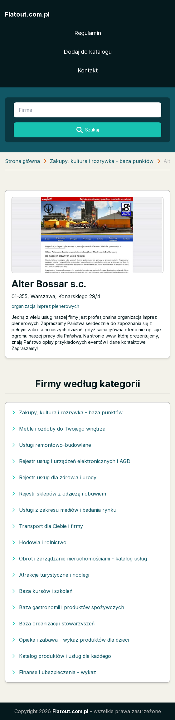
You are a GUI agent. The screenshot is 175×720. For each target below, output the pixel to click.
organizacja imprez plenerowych (45, 306)
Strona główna (22, 161)
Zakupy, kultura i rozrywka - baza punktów (101, 161)
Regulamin (87, 33)
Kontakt (88, 70)
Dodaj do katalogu (88, 51)
